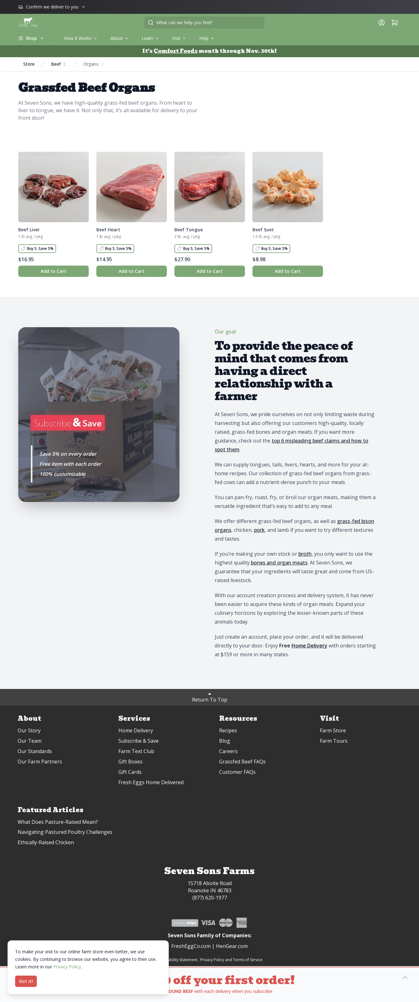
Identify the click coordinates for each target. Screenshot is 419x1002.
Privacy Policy (212, 959)
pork (259, 529)
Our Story (29, 730)
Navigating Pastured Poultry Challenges (65, 832)
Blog (224, 740)
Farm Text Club (136, 751)
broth (305, 553)
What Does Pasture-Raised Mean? (58, 821)
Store (29, 64)
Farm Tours (334, 740)
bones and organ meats (279, 562)
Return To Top (209, 697)
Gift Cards (130, 771)
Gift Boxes (130, 761)
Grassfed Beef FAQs (242, 761)
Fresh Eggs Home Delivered (151, 782)
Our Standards (35, 751)
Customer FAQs (237, 771)
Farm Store (333, 730)
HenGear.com (232, 946)
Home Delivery (135, 730)
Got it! (26, 981)
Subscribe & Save (138, 740)
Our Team (30, 740)
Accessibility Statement (177, 959)
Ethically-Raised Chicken (46, 842)
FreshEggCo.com (191, 946)
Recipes (228, 730)
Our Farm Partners (40, 761)
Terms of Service (248, 959)
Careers (228, 751)
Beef (59, 64)
